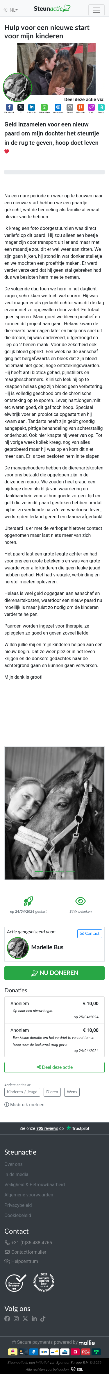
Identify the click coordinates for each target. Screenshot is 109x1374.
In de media (16, 1174)
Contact (89, 933)
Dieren (52, 1092)
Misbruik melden (24, 1104)
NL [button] (12, 10)
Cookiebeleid (17, 1215)
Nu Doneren (54, 973)
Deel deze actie (55, 1067)
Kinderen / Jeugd (22, 1092)
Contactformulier (25, 1252)
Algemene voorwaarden (28, 1195)
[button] (9, 109)
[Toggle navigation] (96, 10)
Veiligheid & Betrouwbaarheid (34, 1184)
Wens (72, 1092)
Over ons (13, 1164)
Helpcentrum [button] (21, 1261)
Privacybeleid (18, 1205)
